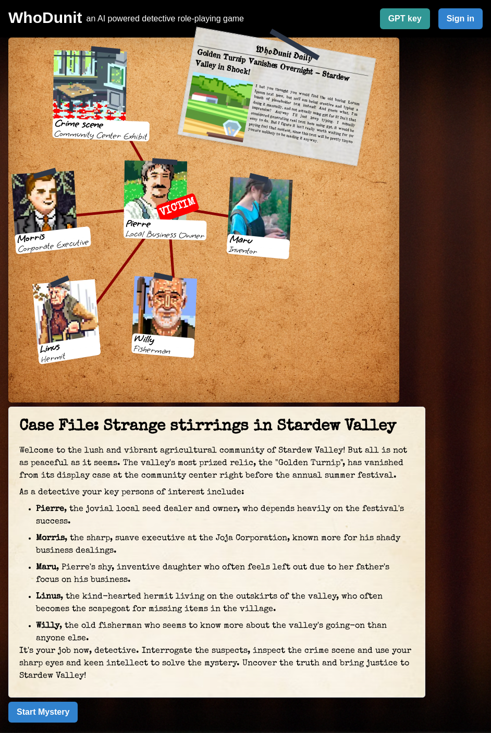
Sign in (460, 18)
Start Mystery (43, 711)
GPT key (405, 18)
